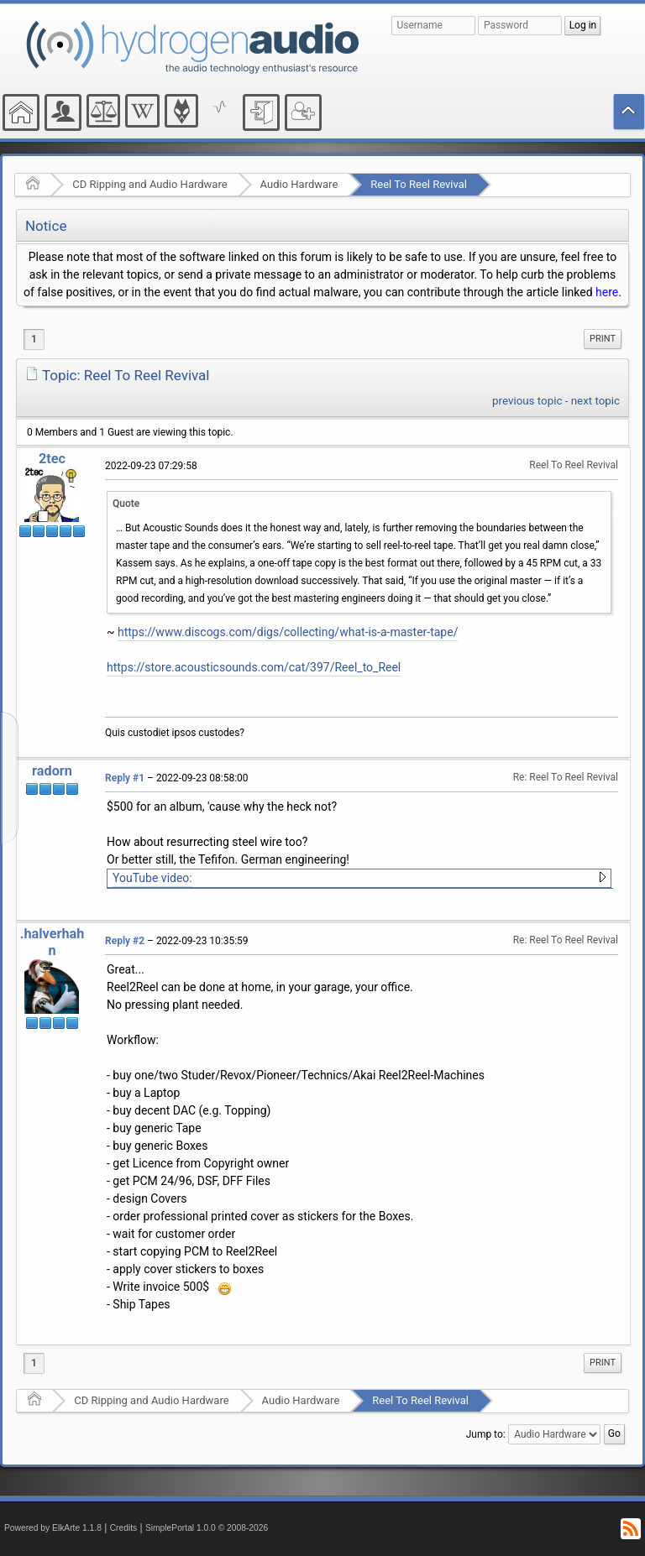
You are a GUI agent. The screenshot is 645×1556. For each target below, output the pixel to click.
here (606, 292)
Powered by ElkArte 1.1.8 (53, 1528)
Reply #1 (124, 778)
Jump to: (486, 1434)
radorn (52, 771)
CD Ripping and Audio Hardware (149, 184)
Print (603, 338)
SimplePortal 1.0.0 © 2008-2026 (206, 1528)
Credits (124, 1528)
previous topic (527, 400)
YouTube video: (152, 878)
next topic (595, 400)
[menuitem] (602, 339)
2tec (52, 459)
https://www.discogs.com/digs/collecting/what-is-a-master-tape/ (288, 632)
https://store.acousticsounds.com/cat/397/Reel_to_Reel (254, 667)
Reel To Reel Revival (418, 184)
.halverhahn (52, 942)
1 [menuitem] (34, 339)
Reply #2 (124, 941)
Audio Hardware (299, 184)
